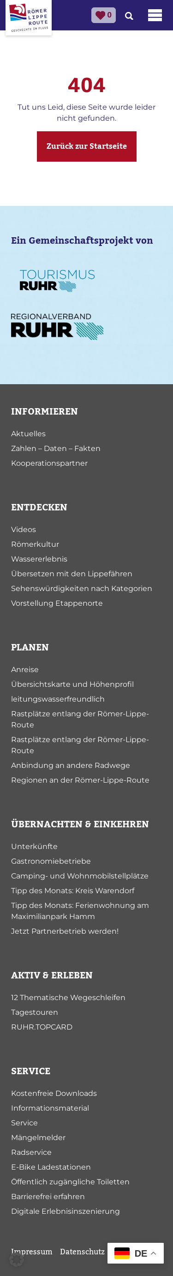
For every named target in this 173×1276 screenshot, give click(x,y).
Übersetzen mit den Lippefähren (71, 573)
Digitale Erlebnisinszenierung (65, 1211)
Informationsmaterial (50, 1108)
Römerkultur (35, 544)
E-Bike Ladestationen (51, 1167)
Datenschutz (82, 1252)
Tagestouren (34, 1012)
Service (24, 1122)
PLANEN (30, 647)
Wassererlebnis (39, 559)
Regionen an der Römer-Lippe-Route (80, 780)
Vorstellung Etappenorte (57, 603)
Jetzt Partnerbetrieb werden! (65, 931)
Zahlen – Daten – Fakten (56, 448)
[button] (16, 1259)
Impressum (32, 1252)
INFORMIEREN (44, 411)
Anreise (25, 669)
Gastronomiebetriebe (51, 861)
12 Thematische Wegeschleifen (68, 997)
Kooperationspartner (49, 463)
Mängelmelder (38, 1137)
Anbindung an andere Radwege (70, 765)
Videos (23, 529)
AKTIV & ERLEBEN (52, 975)
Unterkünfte (34, 846)
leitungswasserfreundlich (58, 699)
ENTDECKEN (39, 507)
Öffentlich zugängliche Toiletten (70, 1181)
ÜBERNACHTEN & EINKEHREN (80, 824)
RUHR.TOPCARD (41, 1027)
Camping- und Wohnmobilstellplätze (80, 876)
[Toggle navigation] (155, 15)
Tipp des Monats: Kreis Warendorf (72, 890)
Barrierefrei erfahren (48, 1196)
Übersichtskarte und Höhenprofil (72, 684)
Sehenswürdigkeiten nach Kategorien (81, 588)
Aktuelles (28, 433)
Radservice (31, 1152)
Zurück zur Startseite (87, 146)
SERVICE (30, 1071)
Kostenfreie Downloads (54, 1093)
